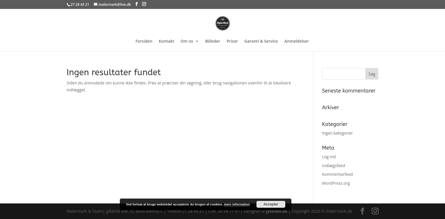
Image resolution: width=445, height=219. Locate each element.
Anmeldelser (296, 41)
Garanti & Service (261, 41)
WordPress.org (336, 183)
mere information (237, 204)
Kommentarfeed (337, 174)
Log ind (329, 156)
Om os (186, 41)
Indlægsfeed (333, 165)
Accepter (270, 204)
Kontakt (166, 41)
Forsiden (143, 41)
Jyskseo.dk (276, 211)
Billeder (212, 41)
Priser (232, 41)
